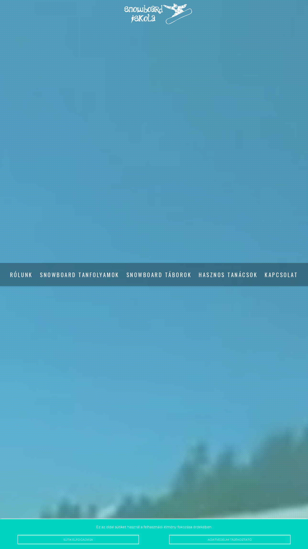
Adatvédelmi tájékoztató (230, 539)
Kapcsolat (281, 274)
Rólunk (21, 274)
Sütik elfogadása (78, 539)
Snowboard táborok (159, 274)
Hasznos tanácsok (228, 274)
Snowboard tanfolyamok (79, 274)
